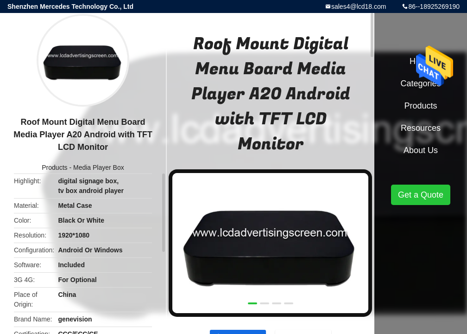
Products (54, 167)
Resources (421, 128)
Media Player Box (98, 167)
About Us (421, 150)
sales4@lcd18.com (358, 6)
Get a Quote (420, 194)
